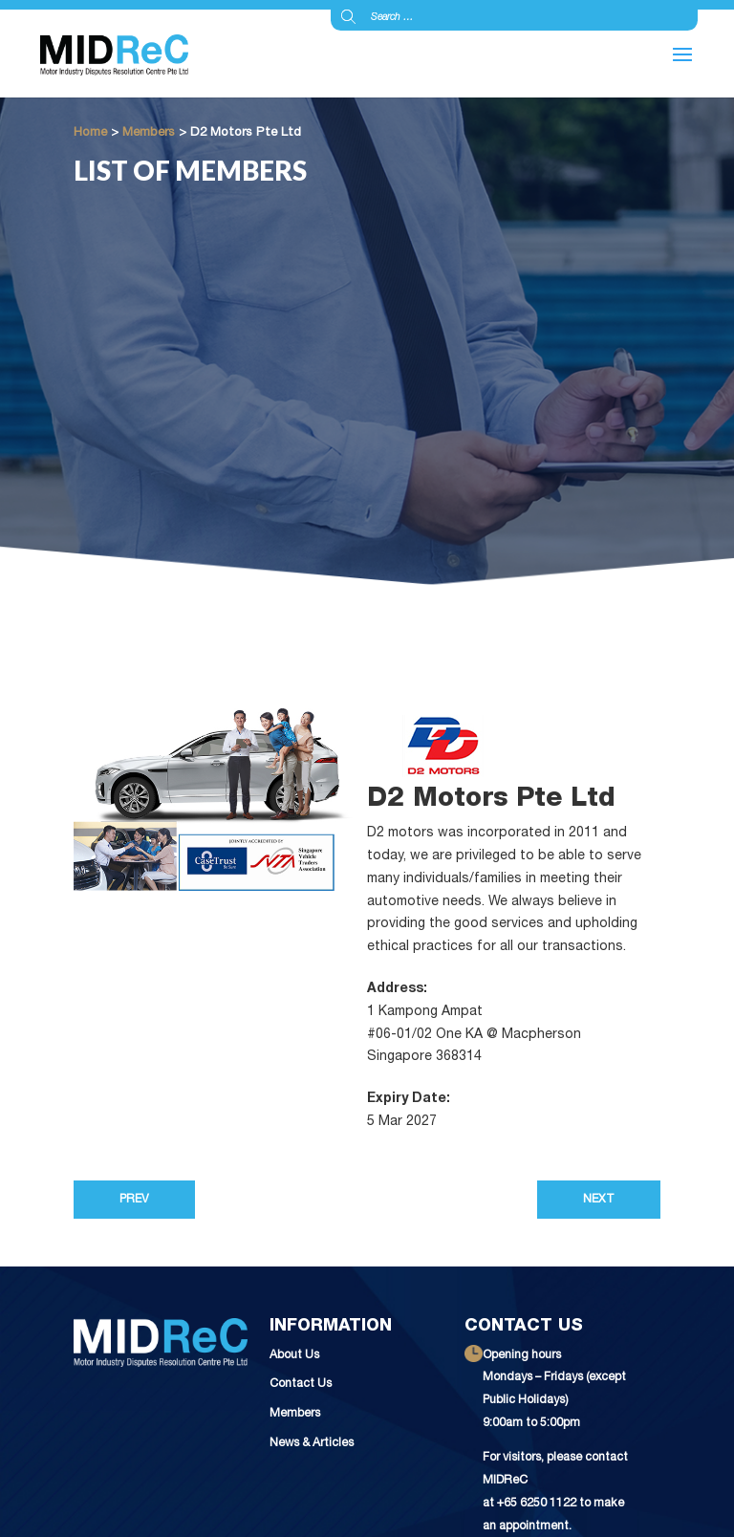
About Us (294, 1356)
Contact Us (301, 1384)
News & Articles (312, 1444)
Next (599, 1200)
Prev (134, 1200)
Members (295, 1414)
